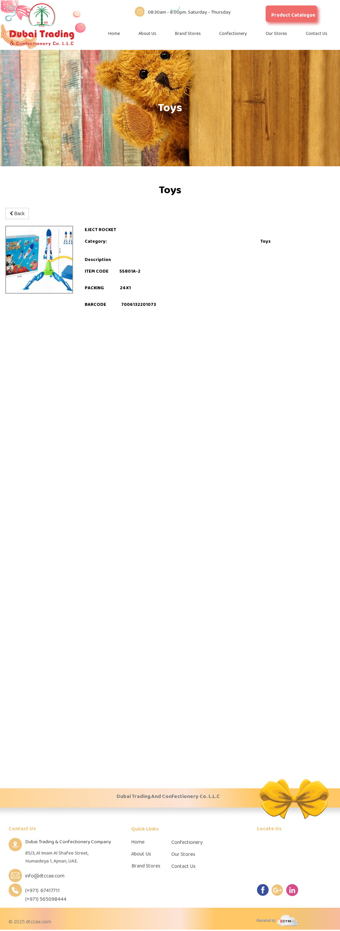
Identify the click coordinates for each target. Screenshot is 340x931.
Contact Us (316, 34)
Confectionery (233, 34)
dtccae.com (38, 922)
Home (114, 34)
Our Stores (276, 34)
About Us (147, 34)
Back (17, 213)
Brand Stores (188, 34)
